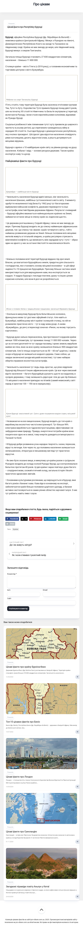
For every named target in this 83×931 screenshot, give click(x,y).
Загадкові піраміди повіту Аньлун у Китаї (27, 886)
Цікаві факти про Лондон (19, 776)
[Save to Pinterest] (35, 519)
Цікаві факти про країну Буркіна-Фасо (26, 666)
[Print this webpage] (10, 524)
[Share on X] (24, 519)
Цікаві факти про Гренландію (21, 831)
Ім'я (8, 590)
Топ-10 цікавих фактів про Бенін (23, 721)
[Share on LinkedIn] (50, 519)
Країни (15, 529)
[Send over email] (63, 519)
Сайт (9, 598)
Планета (11, 24)
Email (45, 590)
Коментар (12, 574)
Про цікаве (41, 4)
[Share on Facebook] (12, 519)
